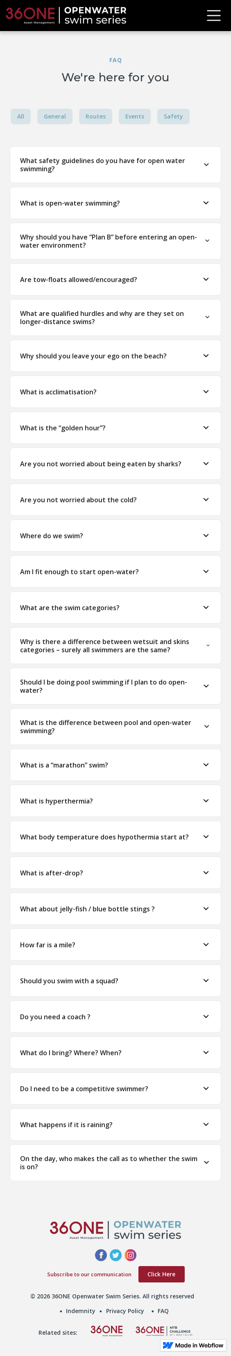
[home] (100, 15)
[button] (213, 15)
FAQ (163, 1311)
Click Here (161, 1274)
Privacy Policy (125, 1311)
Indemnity (80, 1311)
